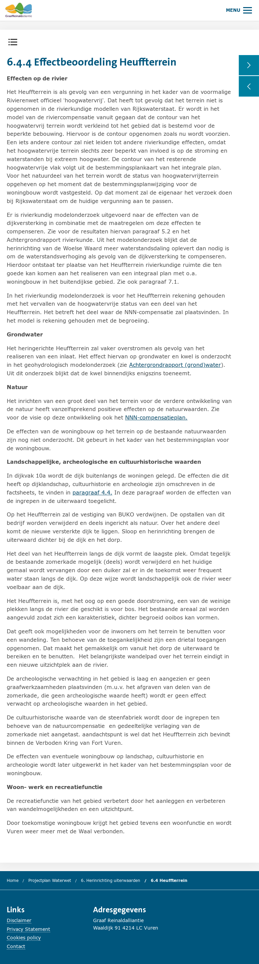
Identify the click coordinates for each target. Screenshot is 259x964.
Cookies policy (24, 937)
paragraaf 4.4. (92, 492)
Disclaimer (19, 920)
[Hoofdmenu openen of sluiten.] (239, 10)
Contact (16, 946)
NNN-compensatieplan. (156, 417)
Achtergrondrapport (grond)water (175, 364)
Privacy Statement (28, 929)
